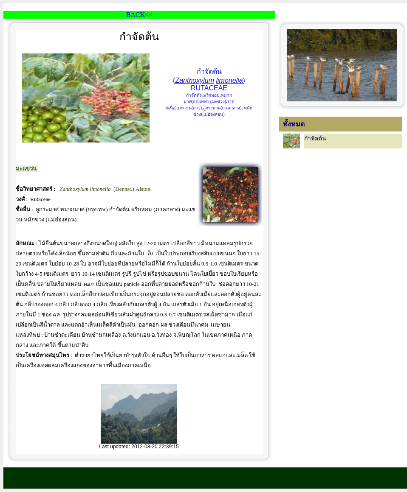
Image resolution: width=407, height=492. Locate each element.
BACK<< (139, 14)
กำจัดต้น (315, 138)
